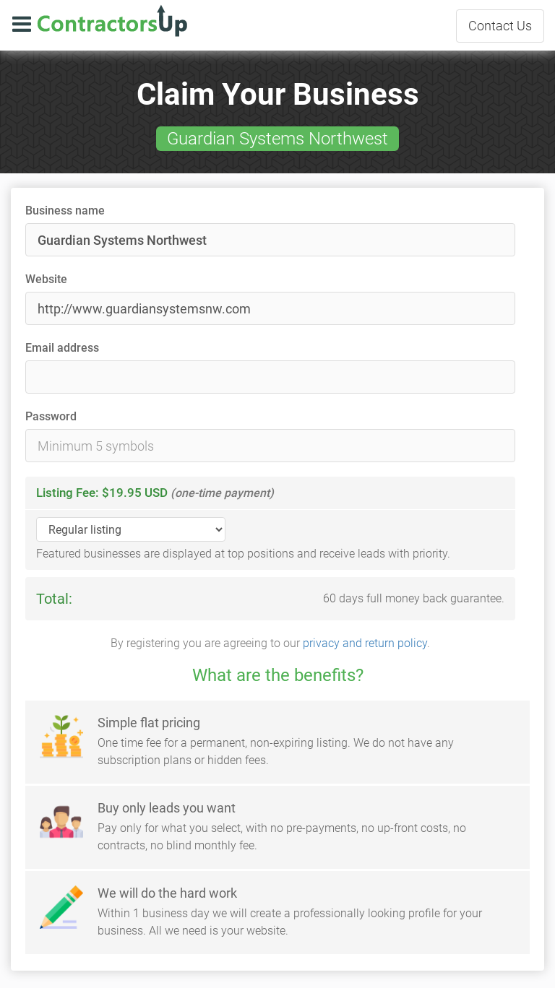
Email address (62, 348)
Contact (500, 25)
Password (51, 416)
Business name (65, 210)
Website (46, 279)
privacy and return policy (365, 643)
